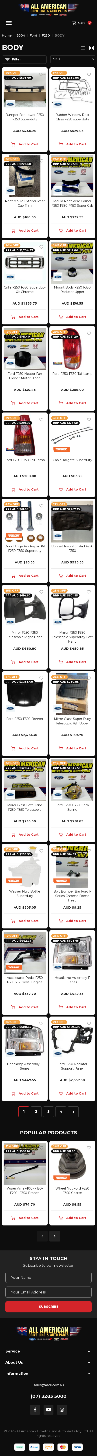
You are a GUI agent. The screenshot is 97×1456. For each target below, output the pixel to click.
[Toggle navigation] (9, 23)
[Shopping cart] (82, 23)
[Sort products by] (72, 59)
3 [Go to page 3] (48, 1112)
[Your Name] (48, 1277)
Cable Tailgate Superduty (72, 460)
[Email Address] (48, 1292)
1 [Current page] (24, 1112)
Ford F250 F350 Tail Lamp (72, 374)
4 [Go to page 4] (61, 1112)
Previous (42, 1236)
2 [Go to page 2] (36, 1112)
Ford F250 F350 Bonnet (24, 719)
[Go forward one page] (73, 1111)
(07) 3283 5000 (48, 1396)
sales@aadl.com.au (48, 1385)
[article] (24, 1184)
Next (54, 1236)
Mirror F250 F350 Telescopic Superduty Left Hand (72, 637)
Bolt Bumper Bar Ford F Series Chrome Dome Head (72, 895)
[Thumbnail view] (91, 48)
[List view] (83, 48)
